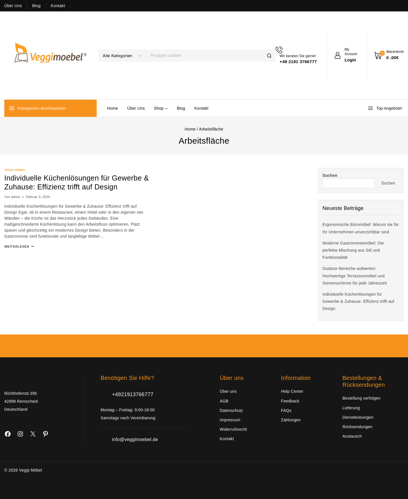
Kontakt (58, 5)
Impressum (230, 420)
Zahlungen (291, 420)
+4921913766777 (133, 394)
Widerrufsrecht (233, 429)
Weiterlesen (19, 246)
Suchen (329, 175)
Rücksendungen (357, 426)
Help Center (292, 391)
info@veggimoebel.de (135, 439)
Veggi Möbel (15, 169)
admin (15, 197)
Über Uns (13, 5)
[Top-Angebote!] (386, 108)
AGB (224, 401)
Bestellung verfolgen (361, 398)
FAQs (286, 410)
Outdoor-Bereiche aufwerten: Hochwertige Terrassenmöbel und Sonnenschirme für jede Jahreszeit (354, 275)
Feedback (290, 401)
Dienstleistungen (357, 417)
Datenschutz (231, 410)
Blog (36, 5)
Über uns (228, 391)
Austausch (352, 436)
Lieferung (351, 408)
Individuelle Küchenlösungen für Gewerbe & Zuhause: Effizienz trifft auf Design (74, 182)
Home (112, 108)
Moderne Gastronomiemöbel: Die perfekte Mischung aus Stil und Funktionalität (353, 250)
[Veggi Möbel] (48, 55)
